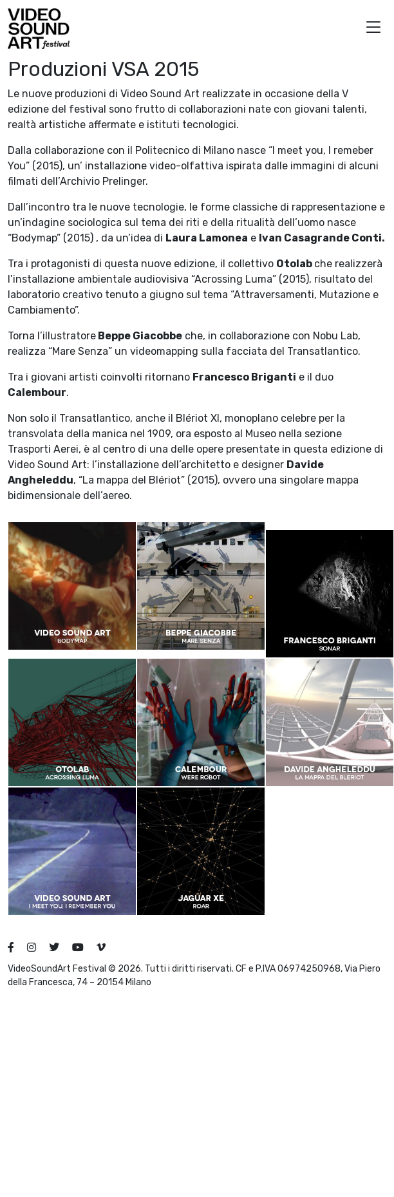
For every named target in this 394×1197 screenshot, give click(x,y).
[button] (373, 28)
